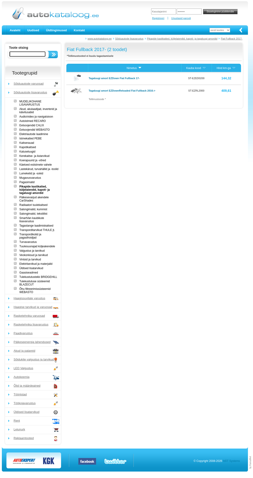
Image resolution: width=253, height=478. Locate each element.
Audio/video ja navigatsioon (36, 116)
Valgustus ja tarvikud (32, 250)
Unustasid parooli (181, 18)
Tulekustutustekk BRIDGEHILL (38, 277)
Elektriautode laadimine (33, 134)
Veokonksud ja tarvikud (33, 255)
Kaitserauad (26, 142)
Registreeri (158, 18)
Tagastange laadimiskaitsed (36, 225)
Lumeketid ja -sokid (31, 173)
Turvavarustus (28, 242)
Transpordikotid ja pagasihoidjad (30, 236)
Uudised (33, 30)
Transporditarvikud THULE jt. (37, 230)
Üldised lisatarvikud (31, 268)
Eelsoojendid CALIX (31, 125)
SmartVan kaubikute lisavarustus (31, 219)
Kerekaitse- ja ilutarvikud (34, 156)
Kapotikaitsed (27, 147)
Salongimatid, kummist (33, 209)
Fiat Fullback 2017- (231, 38)
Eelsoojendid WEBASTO (34, 129)
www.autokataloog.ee (100, 38)
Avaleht (15, 30)
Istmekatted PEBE (30, 138)
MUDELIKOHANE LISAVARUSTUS (30, 103)
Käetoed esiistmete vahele (35, 164)
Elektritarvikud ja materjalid (35, 263)
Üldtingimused (56, 30)
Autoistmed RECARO (32, 121)
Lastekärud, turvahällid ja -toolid (38, 169)
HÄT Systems (231, 461)
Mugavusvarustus (30, 177)
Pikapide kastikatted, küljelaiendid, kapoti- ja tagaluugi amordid (182, 38)
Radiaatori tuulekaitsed (33, 205)
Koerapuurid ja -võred (32, 160)
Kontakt (79, 30)
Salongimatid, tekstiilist (33, 213)
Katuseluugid (27, 151)
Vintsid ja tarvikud (30, 259)
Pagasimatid (27, 182)
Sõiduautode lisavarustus (129, 38)
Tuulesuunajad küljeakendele (37, 246)
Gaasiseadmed (28, 272)
